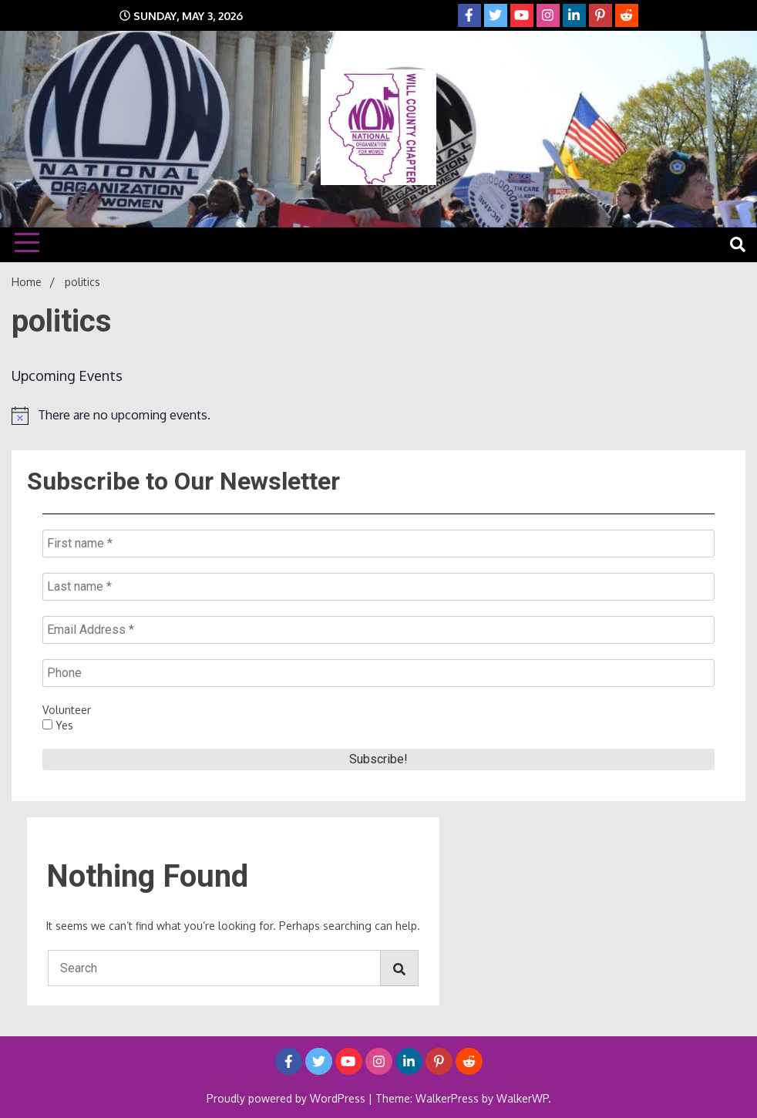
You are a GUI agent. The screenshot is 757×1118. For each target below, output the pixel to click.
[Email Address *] (378, 630)
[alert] (378, 416)
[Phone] (378, 673)
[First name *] (378, 543)
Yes (57, 725)
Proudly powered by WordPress (287, 1098)
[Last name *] (378, 587)
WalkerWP (522, 1098)
